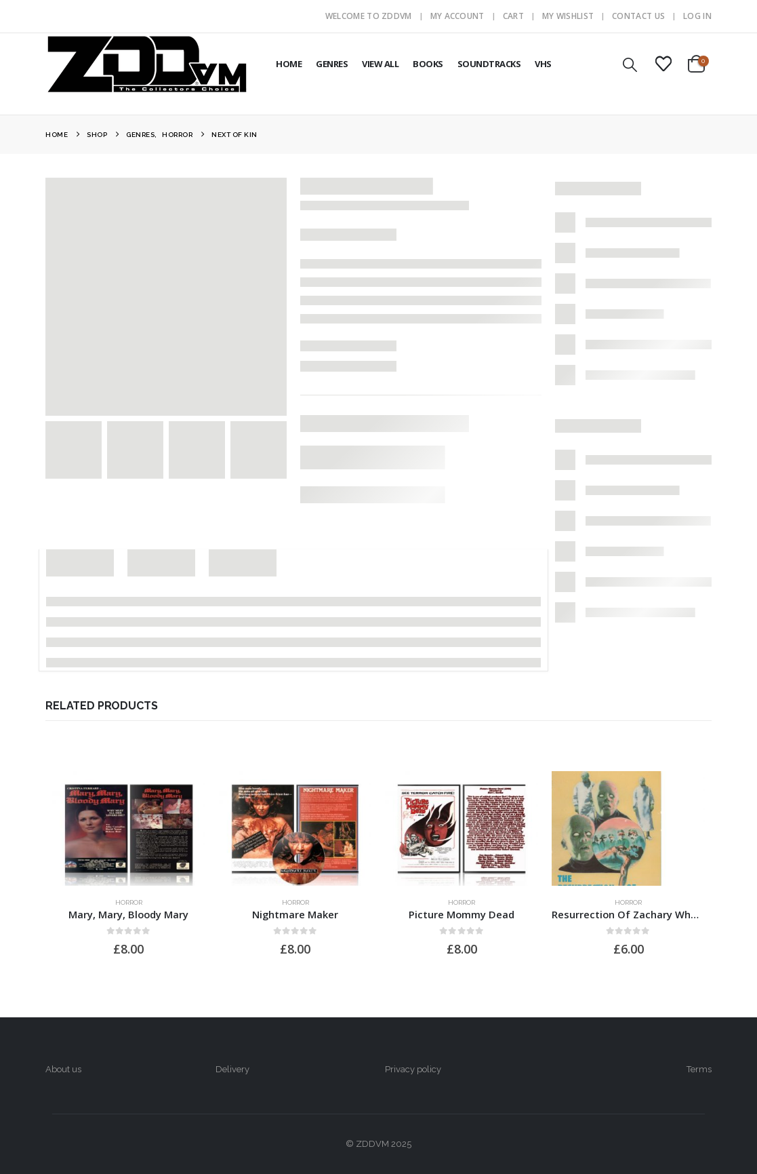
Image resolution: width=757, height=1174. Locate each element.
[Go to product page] (128, 828)
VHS (543, 64)
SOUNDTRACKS (489, 64)
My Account (457, 16)
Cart (513, 16)
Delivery (232, 1069)
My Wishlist (568, 16)
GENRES (332, 64)
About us (63, 1069)
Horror (128, 902)
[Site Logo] (147, 63)
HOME (289, 64)
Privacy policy (413, 1069)
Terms (699, 1069)
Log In (697, 16)
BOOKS (428, 64)
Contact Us (638, 16)
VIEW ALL (380, 64)
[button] (630, 64)
